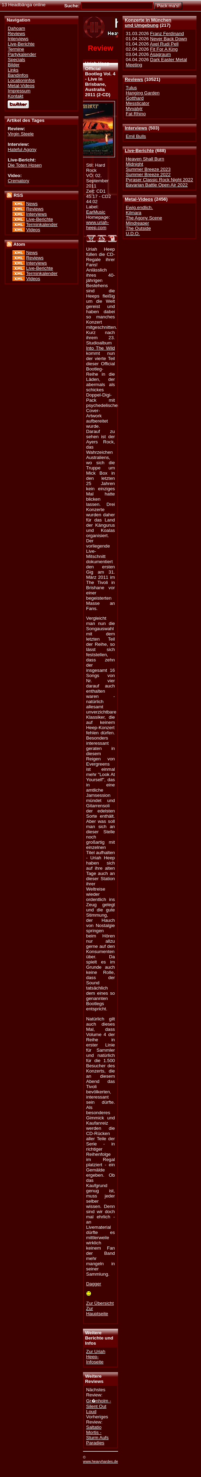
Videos (33, 229)
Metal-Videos (139, 199)
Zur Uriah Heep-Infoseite (95, 1357)
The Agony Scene (144, 217)
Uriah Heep (97, 63)
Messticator (137, 103)
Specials (16, 59)
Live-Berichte (139, 150)
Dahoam (16, 28)
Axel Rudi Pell (164, 44)
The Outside (138, 228)
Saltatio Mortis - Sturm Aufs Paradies (97, 1435)
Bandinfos (18, 75)
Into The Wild (100, 348)
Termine (16, 49)
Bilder (13, 64)
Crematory (18, 180)
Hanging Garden (142, 92)
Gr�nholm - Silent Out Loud (98, 1406)
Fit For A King (164, 49)
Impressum (19, 90)
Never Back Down (168, 38)
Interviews (136, 128)
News (31, 203)
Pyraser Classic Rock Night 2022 (159, 179)
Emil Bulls (136, 136)
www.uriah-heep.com (97, 225)
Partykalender (22, 54)
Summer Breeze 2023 (148, 169)
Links (13, 70)
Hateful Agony (22, 149)
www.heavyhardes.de (100, 1461)
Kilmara (133, 212)
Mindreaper (137, 223)
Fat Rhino (136, 113)
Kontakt (15, 96)
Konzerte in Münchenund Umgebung (148, 22)
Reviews (134, 79)
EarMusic (95, 212)
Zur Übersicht (100, 1303)
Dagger (93, 1283)
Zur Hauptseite (97, 1311)
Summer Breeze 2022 (148, 174)
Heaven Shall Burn (145, 158)
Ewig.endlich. (139, 207)
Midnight (134, 164)
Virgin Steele (21, 133)
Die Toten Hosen (25, 165)
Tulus (131, 87)
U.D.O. (133, 233)
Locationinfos (21, 80)
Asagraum (160, 54)
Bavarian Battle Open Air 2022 (156, 184)
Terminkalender (42, 224)
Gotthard (135, 98)
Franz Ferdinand (167, 33)
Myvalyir (134, 108)
